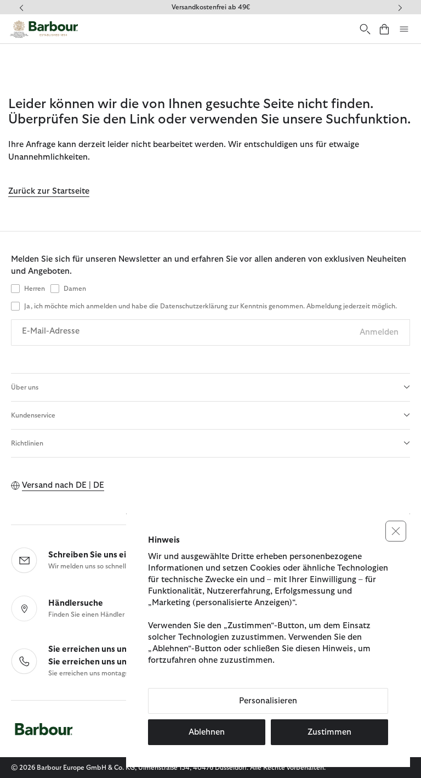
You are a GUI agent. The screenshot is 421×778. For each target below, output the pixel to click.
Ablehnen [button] (207, 732)
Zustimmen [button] (329, 732)
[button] (396, 531)
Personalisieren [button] (268, 701)
